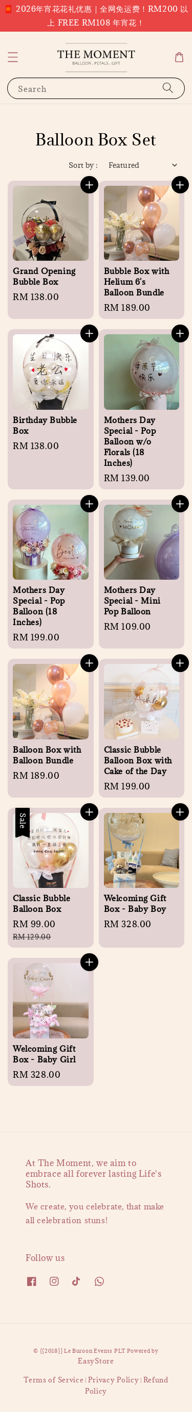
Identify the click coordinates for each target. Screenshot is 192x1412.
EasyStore (96, 1361)
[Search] (168, 88)
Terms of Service (53, 1379)
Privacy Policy (113, 1379)
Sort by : (83, 165)
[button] (13, 57)
